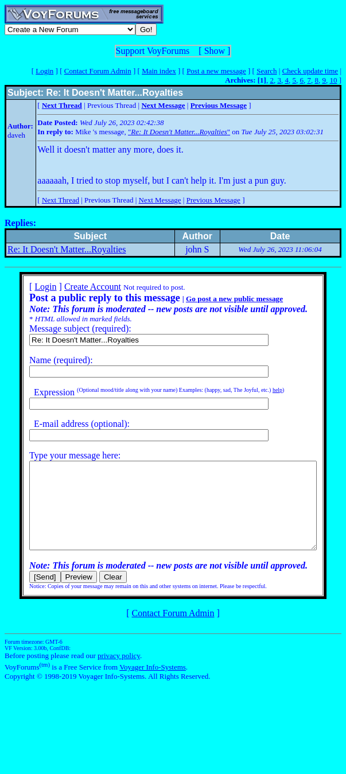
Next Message (160, 200)
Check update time (310, 71)
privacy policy (119, 672)
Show (214, 51)
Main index (159, 71)
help (262, 390)
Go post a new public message (219, 298)
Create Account (77, 286)
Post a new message (216, 71)
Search (266, 71)
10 (333, 80)
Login (44, 71)
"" (179, 131)
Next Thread (60, 200)
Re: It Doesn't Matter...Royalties (66, 249)
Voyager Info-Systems (152, 684)
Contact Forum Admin (97, 71)
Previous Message (213, 200)
